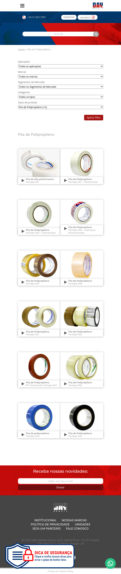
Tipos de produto (27, 102)
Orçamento (87, 17)
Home (21, 49)
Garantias (68, 17)
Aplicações (24, 61)
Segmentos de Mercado (31, 82)
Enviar (60, 487)
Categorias (24, 92)
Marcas (22, 71)
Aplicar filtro (93, 117)
